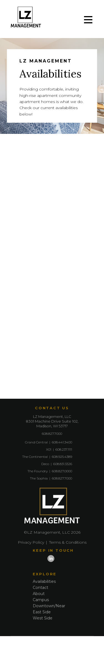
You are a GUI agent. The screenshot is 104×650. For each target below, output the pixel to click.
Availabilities (44, 581)
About (39, 593)
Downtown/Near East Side (49, 608)
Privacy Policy (31, 542)
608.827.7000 (52, 433)
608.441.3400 (62, 442)
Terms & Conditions (68, 542)
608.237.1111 (63, 449)
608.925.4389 (62, 457)
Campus (41, 599)
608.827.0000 (62, 471)
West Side (42, 618)
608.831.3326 (62, 464)
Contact (40, 587)
